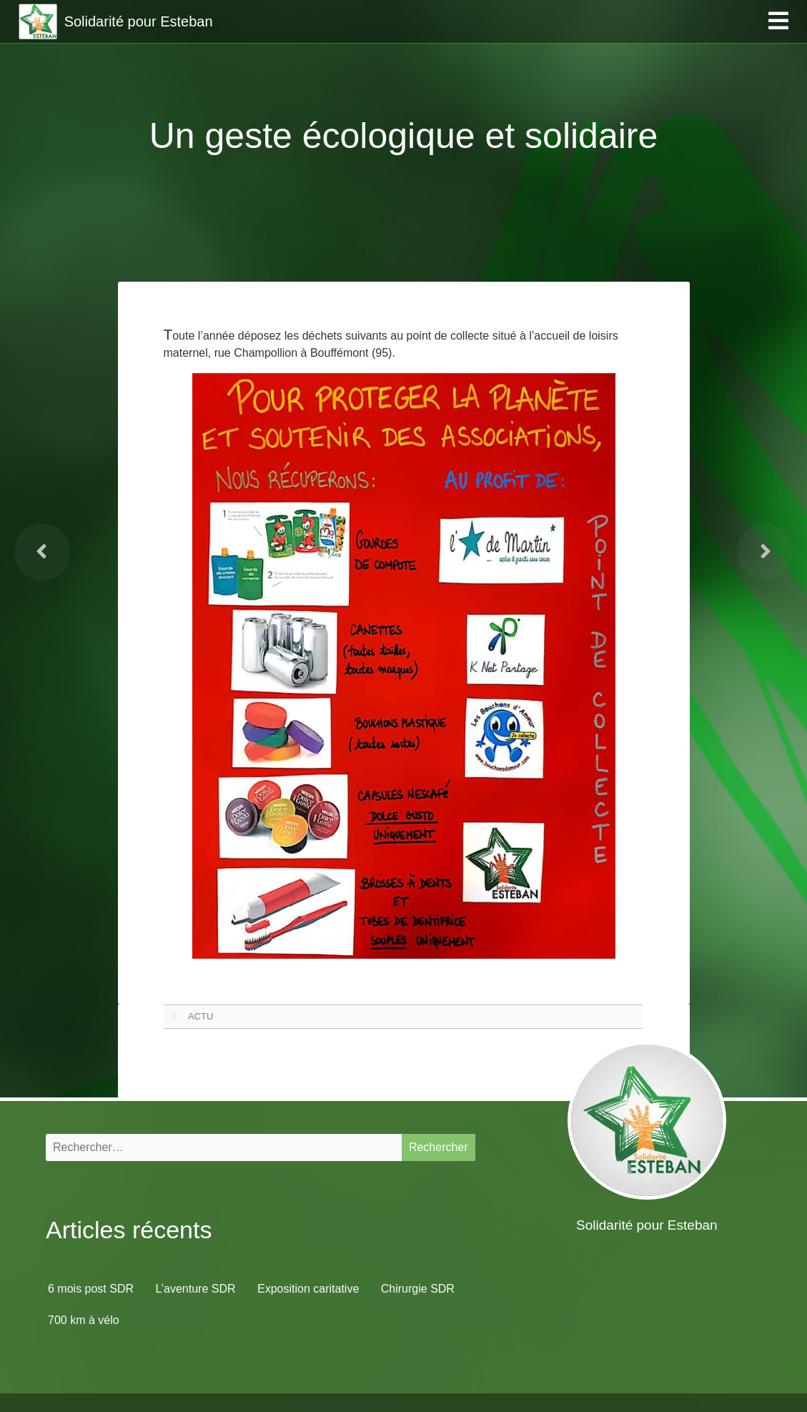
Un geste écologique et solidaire (403, 136)
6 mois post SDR (91, 1289)
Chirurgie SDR (418, 1289)
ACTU (200, 1016)
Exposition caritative (308, 1289)
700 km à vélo (83, 1320)
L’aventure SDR (196, 1289)
